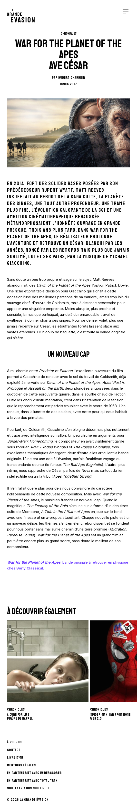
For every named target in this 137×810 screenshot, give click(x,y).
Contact (14, 750)
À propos (14, 742)
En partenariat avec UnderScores (34, 773)
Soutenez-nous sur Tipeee (28, 788)
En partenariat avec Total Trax (32, 781)
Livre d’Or (15, 757)
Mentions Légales (21, 765)
